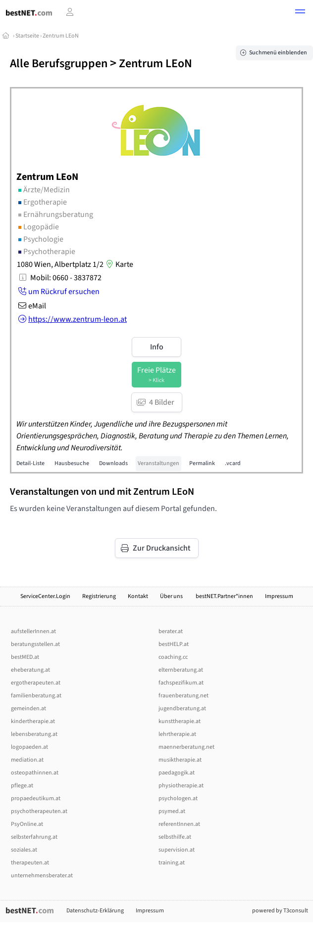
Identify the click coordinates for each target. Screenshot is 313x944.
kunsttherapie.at (179, 721)
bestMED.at (25, 657)
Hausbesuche (71, 463)
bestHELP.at (173, 644)
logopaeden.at (29, 747)
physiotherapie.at (181, 785)
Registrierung (99, 596)
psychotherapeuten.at (39, 811)
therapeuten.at (30, 862)
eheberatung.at (30, 670)
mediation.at (27, 760)
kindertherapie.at (33, 721)
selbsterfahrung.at (34, 837)
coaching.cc (173, 657)
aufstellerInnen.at (33, 631)
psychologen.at (178, 798)
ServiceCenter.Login (45, 596)
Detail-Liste (30, 463)
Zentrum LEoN (61, 36)
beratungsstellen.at (35, 644)
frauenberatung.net (183, 695)
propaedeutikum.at (35, 798)
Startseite (27, 36)
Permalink (202, 463)
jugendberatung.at (182, 708)
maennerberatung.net (186, 747)
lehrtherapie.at (177, 734)
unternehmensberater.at (42, 875)
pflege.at (22, 785)
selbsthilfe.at (174, 837)
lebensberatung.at (34, 734)
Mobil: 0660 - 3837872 (66, 277)
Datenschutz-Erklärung (95, 910)
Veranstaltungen (158, 463)
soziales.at (24, 850)
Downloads (113, 463)
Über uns (172, 596)
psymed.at (171, 811)
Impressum (279, 596)
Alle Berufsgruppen (58, 63)
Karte (118, 264)
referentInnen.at (179, 824)
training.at (171, 862)
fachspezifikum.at (181, 683)
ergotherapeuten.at (35, 683)
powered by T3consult (280, 910)
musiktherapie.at (180, 760)
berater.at (170, 631)
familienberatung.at (36, 695)
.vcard (233, 463)
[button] (300, 13)
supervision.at (176, 850)
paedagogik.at (176, 773)
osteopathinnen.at (34, 773)
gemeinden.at (28, 708)
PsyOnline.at (27, 824)
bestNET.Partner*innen (224, 596)
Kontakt (138, 596)
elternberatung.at (180, 670)
